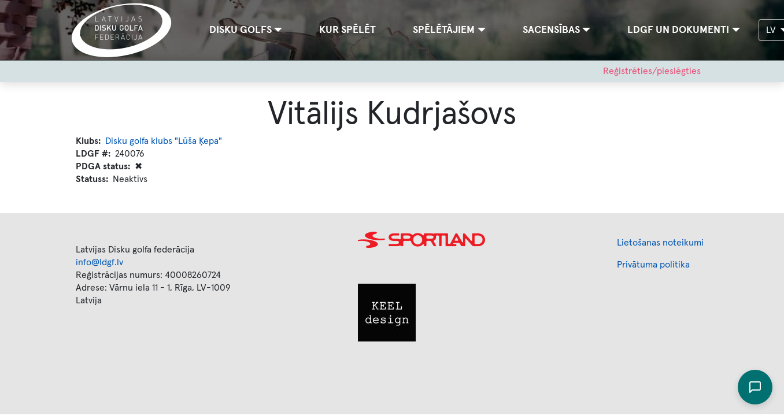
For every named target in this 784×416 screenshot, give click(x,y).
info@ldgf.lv (99, 262)
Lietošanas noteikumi (660, 242)
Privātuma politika (653, 264)
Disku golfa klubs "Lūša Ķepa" (163, 141)
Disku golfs (240, 30)
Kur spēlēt (347, 30)
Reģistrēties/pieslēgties (652, 71)
